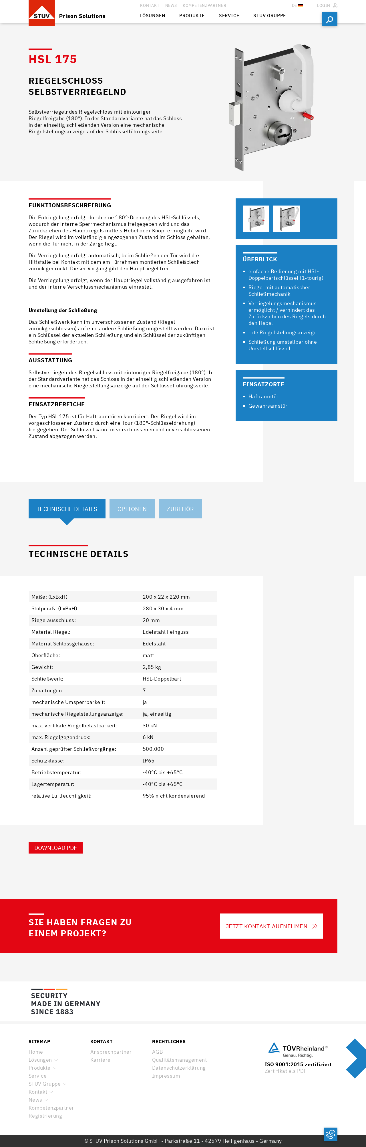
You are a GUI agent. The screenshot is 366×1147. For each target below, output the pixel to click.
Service (38, 1075)
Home (36, 1052)
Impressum (166, 1075)
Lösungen (40, 1060)
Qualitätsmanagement (179, 1060)
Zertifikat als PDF (286, 1071)
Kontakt (38, 1091)
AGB (157, 1052)
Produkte (40, 1068)
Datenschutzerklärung (179, 1068)
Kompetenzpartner (51, 1107)
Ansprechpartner (111, 1052)
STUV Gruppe (45, 1083)
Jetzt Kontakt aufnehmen (271, 926)
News (35, 1099)
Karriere (100, 1060)
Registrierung (45, 1115)
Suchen (329, 19)
